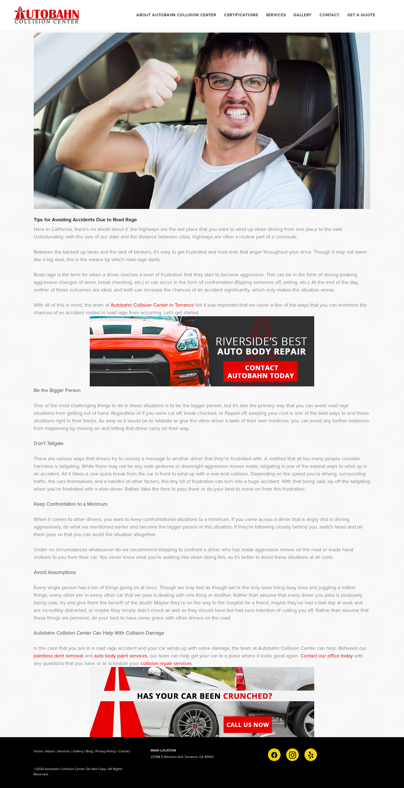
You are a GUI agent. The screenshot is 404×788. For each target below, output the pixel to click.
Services (63, 751)
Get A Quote (361, 15)
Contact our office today (326, 655)
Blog (89, 751)
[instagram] (292, 754)
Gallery (78, 751)
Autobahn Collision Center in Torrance (152, 304)
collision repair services (166, 663)
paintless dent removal (58, 655)
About (50, 751)
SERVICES (276, 15)
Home (39, 751)
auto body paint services (120, 655)
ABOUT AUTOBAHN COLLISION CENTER (176, 15)
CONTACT (329, 15)
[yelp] (310, 754)
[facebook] (274, 754)
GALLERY (302, 15)
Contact (124, 751)
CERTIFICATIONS (241, 15)
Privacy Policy (105, 751)
